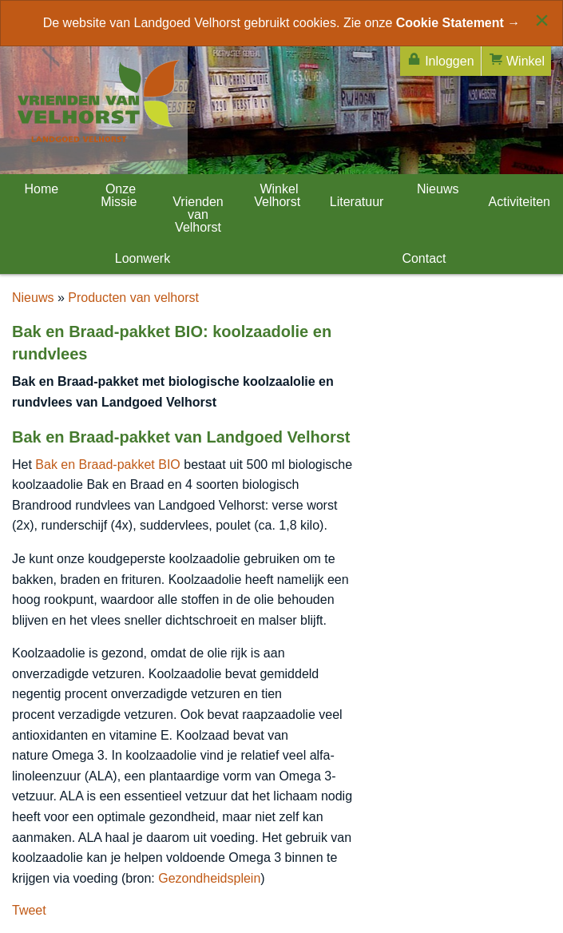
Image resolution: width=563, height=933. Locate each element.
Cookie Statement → (458, 23)
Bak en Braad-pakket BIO (107, 464)
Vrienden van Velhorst (197, 214)
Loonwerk (140, 258)
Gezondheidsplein (209, 878)
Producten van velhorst (133, 297)
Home (39, 189)
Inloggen (440, 59)
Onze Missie (119, 195)
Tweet (29, 910)
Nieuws (436, 189)
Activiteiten (519, 201)
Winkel (516, 59)
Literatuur (357, 201)
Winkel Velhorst (277, 195)
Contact (422, 258)
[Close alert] (541, 20)
